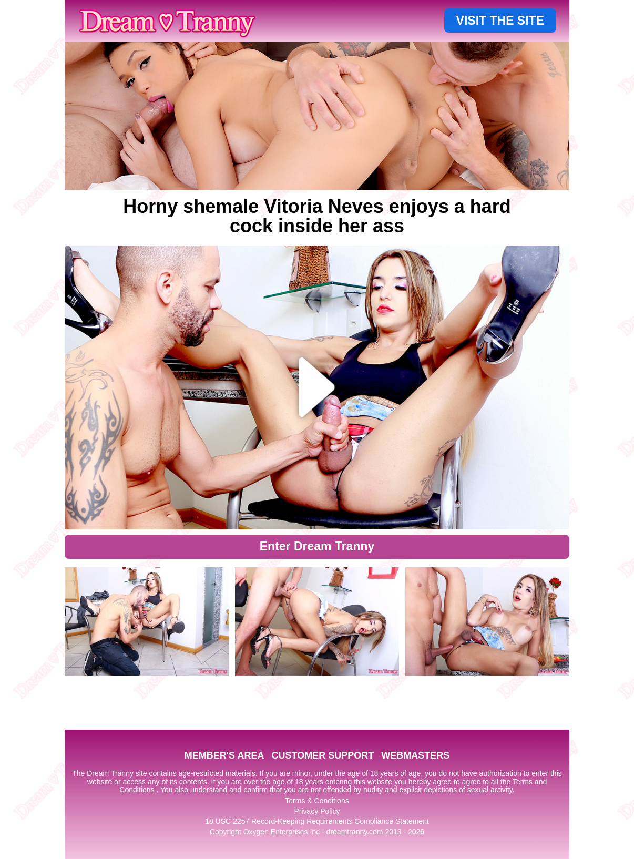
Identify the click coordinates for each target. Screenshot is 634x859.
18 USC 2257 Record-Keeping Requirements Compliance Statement (317, 821)
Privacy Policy (317, 811)
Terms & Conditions (317, 800)
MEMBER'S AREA (224, 755)
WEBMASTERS (415, 755)
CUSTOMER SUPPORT (322, 755)
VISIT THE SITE (500, 20)
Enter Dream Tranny (317, 546)
